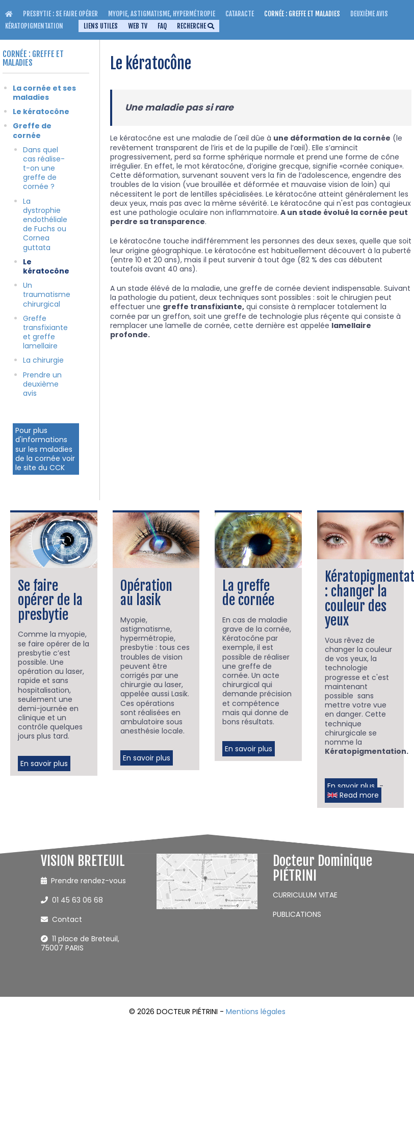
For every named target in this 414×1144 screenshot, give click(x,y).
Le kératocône (41, 111)
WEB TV (137, 26)
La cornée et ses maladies (44, 92)
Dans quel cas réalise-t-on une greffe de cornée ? (44, 168)
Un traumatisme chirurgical (46, 294)
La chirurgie (43, 360)
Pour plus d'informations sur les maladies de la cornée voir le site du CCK (45, 449)
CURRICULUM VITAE (305, 895)
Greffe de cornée (32, 130)
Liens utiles (101, 26)
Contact (61, 919)
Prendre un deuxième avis (42, 384)
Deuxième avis (369, 14)
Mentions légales (256, 1011)
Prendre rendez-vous (83, 881)
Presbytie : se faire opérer (60, 14)
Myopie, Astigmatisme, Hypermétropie (161, 14)
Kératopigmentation (34, 26)
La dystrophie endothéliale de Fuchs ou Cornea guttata (45, 224)
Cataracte (239, 14)
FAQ (162, 26)
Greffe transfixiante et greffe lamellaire (45, 332)
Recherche (195, 26)
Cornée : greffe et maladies (302, 14)
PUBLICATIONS (297, 914)
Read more (353, 795)
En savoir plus (44, 763)
